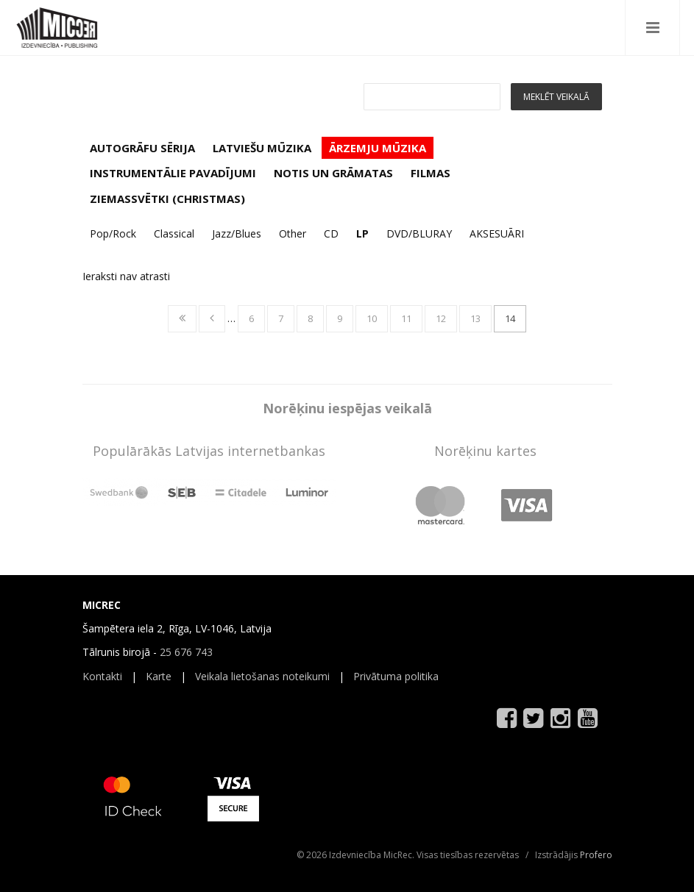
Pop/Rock (113, 233)
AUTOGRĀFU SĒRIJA (142, 147)
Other (292, 233)
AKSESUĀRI (497, 233)
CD (331, 233)
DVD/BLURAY (419, 233)
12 (441, 318)
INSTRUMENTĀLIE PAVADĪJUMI (173, 172)
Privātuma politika (396, 676)
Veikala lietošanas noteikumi (262, 676)
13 (475, 318)
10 (372, 318)
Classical (174, 233)
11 (406, 318)
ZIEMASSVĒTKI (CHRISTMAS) (167, 198)
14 (510, 318)
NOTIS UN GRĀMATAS (333, 172)
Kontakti (102, 676)
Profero (596, 855)
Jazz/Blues (236, 233)
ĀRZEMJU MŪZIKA (377, 147)
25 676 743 (186, 652)
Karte (158, 676)
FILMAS (430, 172)
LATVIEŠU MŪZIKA (262, 147)
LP (362, 233)
